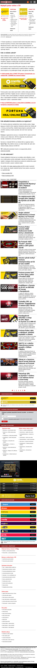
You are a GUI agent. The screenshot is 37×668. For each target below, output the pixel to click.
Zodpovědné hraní (10, 651)
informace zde (8, 36)
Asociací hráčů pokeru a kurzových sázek (27, 651)
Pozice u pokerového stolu (7, 579)
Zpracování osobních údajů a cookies (7, 667)
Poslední (25, 390)
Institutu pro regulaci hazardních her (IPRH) (21, 650)
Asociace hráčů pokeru (6, 637)
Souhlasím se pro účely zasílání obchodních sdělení (18, 419)
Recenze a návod (5, 15)
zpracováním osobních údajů (14, 419)
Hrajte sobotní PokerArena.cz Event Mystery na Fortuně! (27, 215)
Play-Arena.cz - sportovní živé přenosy (26, 441)
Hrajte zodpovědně (4, 34)
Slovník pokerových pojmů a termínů (8, 577)
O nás (2, 665)
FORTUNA (13, 9)
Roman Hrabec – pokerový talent (8, 623)
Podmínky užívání (20, 665)
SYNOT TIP (32, 9)
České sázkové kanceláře (6, 641)
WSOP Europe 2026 (6, 621)
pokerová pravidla (5, 151)
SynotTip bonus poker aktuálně (7, 559)
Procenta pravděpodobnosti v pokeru (8, 571)
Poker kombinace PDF (8, 175)
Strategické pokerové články (7, 587)
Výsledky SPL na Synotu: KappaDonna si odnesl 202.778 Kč (27, 303)
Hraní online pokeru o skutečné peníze (9, 599)
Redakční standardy (11, 665)
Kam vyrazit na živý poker (6, 609)
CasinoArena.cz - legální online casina (26, 432)
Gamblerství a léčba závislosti (7, 633)
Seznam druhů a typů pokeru (7, 583)
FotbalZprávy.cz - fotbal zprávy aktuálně (10, 435)
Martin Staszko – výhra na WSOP (8, 625)
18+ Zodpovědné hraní (19, 667)
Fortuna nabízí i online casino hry (8, 639)
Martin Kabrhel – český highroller (8, 627)
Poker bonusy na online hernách (8, 597)
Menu (35, 2)
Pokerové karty (5, 611)
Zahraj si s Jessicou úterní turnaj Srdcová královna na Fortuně (27, 361)
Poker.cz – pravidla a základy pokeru (26, 430)
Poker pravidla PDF (7, 173)
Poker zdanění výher (6, 635)
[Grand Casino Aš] (10, 476)
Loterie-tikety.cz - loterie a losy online (26, 437)
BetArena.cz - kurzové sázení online (9, 430)
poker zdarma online (14, 166)
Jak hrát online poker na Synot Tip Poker (9, 601)
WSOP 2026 (4, 619)
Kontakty (5, 665)
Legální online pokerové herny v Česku (9, 593)
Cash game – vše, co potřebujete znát (9, 575)
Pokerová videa (5, 585)
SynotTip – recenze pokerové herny (8, 550)
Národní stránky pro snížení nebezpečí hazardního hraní (13, 662)
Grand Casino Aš (5, 617)
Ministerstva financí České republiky (12, 649)
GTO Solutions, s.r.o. (29, 667)
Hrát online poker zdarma (6, 595)
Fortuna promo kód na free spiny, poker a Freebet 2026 (26, 274)
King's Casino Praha (6, 615)
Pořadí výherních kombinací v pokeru (8, 569)
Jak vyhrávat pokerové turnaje (7, 573)
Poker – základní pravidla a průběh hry (9, 567)
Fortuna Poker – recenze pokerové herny (9, 552)
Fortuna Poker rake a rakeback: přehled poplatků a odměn (26, 332)
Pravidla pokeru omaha (6, 581)
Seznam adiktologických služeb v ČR (25, 661)
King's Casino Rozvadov (6, 613)
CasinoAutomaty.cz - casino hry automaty (27, 439)
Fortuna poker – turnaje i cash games (9, 603)
